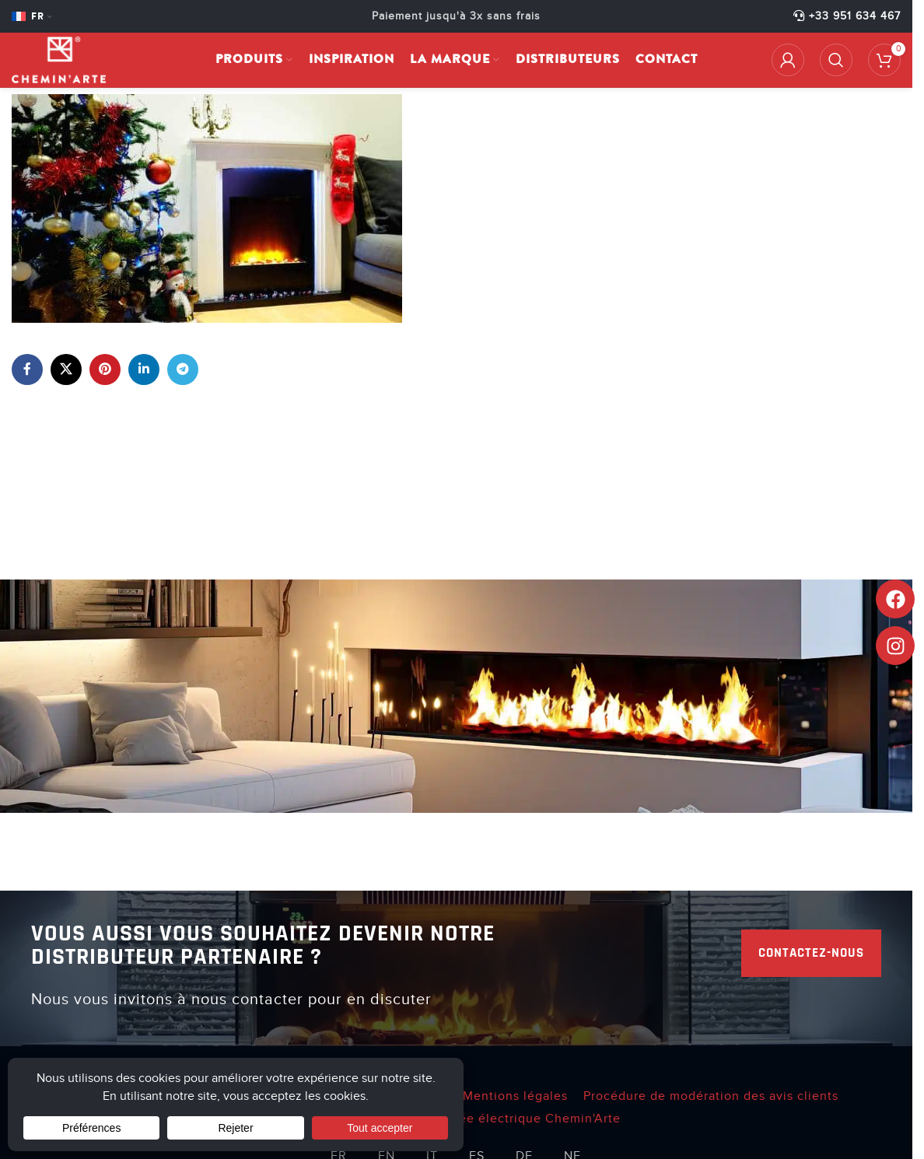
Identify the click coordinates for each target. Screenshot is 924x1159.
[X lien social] (66, 369)
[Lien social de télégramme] (182, 369)
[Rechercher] (836, 59)
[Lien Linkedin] (143, 369)
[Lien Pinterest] (105, 369)
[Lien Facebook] (27, 369)
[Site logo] (59, 59)
